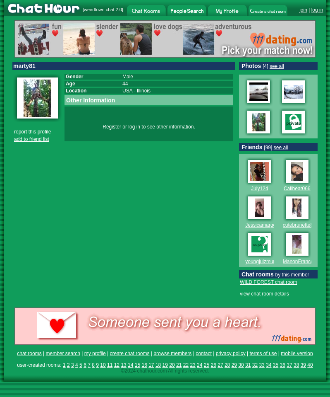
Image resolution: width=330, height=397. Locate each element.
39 (303, 365)
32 (255, 365)
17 (151, 365)
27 (220, 365)
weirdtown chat (99, 9)
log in (317, 10)
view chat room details (264, 294)
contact (204, 353)
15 (137, 365)
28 (227, 365)
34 (268, 365)
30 (241, 365)
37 (289, 365)
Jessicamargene (263, 225)
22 (186, 365)
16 (144, 365)
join (303, 10)
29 (234, 365)
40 (310, 365)
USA (127, 91)
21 (179, 365)
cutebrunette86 (299, 225)
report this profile (32, 132)
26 (213, 365)
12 (117, 365)
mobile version (297, 353)
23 (192, 365)
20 (172, 365)
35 (275, 365)
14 (130, 365)
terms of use (263, 353)
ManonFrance (298, 261)
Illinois (144, 91)
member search (62, 353)
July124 (259, 188)
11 (109, 365)
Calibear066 (297, 188)
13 (123, 365)
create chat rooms (129, 353)
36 (282, 365)
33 (261, 365)
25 (206, 365)
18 (158, 365)
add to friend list (31, 139)
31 (248, 365)
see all (277, 66)
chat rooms (29, 353)
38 (296, 365)
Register (112, 127)
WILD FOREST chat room (268, 282)
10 (102, 365)
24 (199, 365)
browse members (172, 353)
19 (165, 365)
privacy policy (231, 353)
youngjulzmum (261, 261)
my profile (95, 353)
